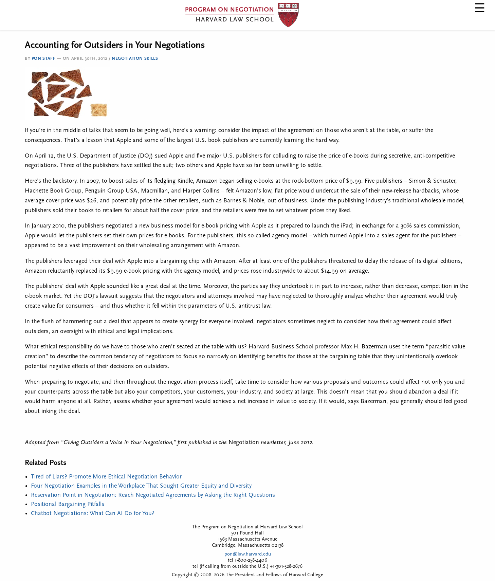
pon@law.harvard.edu (247, 554)
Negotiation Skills (135, 58)
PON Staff (44, 58)
